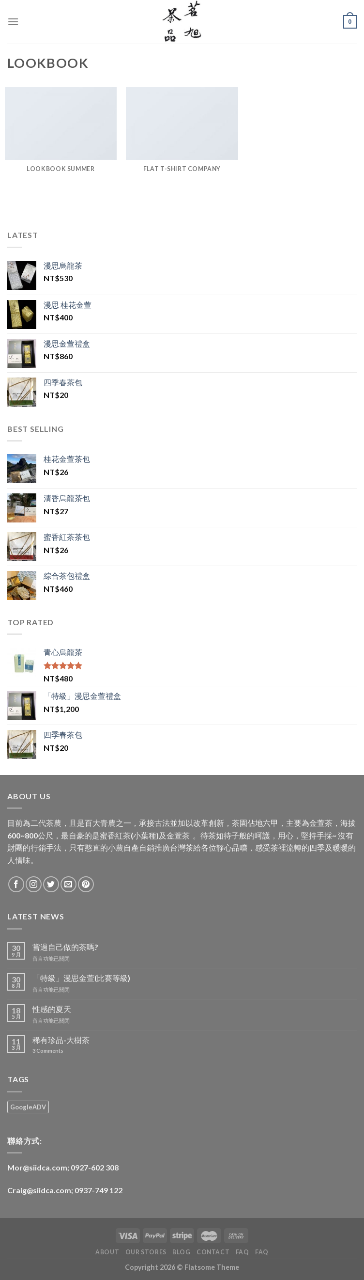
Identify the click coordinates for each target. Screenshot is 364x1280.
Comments (47, 1050)
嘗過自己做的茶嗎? (65, 946)
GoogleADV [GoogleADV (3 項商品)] (28, 1107)
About (107, 1252)
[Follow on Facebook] (16, 884)
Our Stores (146, 1252)
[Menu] (13, 21)
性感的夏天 (51, 1008)
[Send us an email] (68, 884)
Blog (181, 1252)
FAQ (242, 1252)
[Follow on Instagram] (34, 884)
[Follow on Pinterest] (86, 884)
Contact (213, 1252)
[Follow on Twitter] (51, 884)
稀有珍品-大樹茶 (61, 1039)
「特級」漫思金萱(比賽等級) (81, 977)
